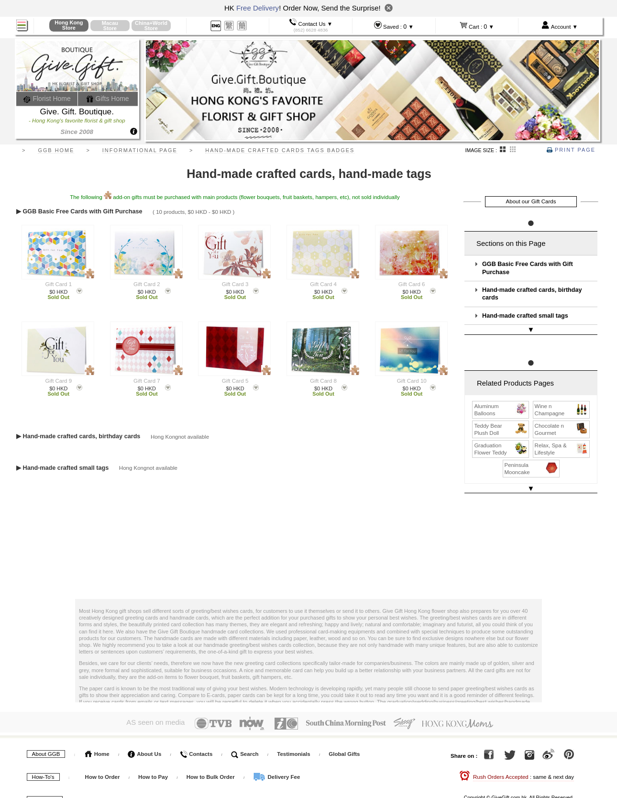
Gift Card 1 (58, 284)
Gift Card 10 (412, 381)
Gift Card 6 (411, 284)
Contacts (196, 733)
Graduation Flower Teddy (501, 439)
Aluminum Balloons (501, 400)
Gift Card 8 (323, 381)
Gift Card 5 (235, 381)
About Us (144, 733)
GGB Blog (278, 779)
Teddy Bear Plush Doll (501, 419)
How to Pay (153, 756)
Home (97, 733)
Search (245, 733)
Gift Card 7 (146, 381)
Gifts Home (107, 98)
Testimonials (293, 733)
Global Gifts (344, 733)
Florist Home (47, 98)
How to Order (102, 756)
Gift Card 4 (323, 284)
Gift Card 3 (235, 284)
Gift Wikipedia (173, 779)
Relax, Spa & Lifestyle (562, 439)
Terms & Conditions (111, 779)
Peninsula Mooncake (532, 459)
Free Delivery (257, 8)
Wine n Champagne (562, 400)
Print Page (571, 150)
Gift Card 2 (146, 284)
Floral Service (228, 779)
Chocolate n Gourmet (562, 419)
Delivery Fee (276, 756)
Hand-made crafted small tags (525, 315)
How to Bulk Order (211, 756)
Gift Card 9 (58, 381)
